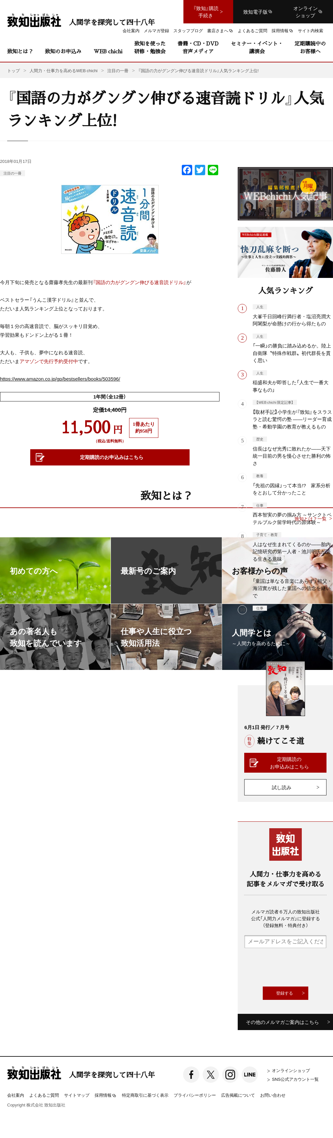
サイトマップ (76, 1095)
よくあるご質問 (44, 1095)
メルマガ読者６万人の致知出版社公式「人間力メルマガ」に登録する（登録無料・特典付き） (285, 918)
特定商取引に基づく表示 (145, 1095)
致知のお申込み (63, 51)
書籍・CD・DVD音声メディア (198, 47)
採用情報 (106, 1095)
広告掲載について (238, 1095)
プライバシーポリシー (195, 1095)
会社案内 (15, 1095)
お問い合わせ (273, 1095)
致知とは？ (20, 51)
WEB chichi (108, 51)
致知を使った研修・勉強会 (150, 47)
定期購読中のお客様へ (310, 47)
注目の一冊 (12, 173)
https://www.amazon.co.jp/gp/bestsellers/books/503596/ (60, 378)
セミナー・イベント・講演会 (257, 47)
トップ (13, 70)
